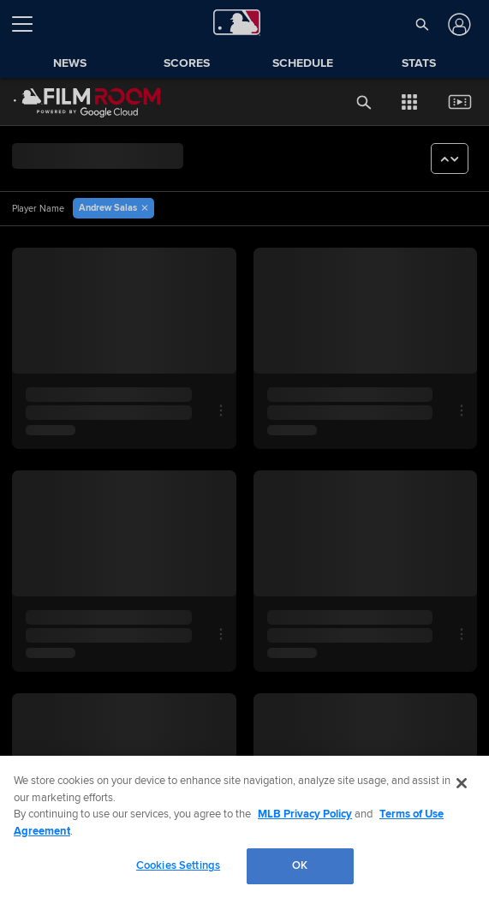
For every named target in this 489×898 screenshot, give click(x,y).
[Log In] (457, 24)
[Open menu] (29, 24)
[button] (421, 24)
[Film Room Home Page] (87, 102)
